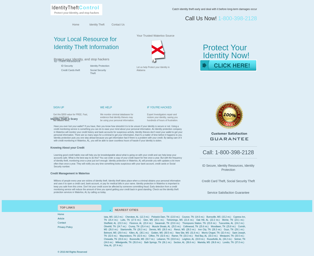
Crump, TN (134, 226)
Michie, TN (227, 220)
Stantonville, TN (128, 229)
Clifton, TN (153, 236)
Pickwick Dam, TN (160, 217)
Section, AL (179, 242)
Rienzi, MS (179, 229)
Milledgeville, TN (124, 242)
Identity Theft (96, 24)
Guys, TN (228, 229)
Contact (62, 222)
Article (61, 218)
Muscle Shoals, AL (161, 226)
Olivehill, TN (110, 226)
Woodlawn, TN (218, 226)
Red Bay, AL (201, 236)
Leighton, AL (188, 239)
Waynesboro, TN (127, 236)
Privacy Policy (65, 227)
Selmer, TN (239, 239)
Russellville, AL (214, 239)
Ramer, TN (177, 236)
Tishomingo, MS (175, 220)
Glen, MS (148, 220)
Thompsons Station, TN (194, 223)
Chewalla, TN (110, 239)
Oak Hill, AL (202, 220)
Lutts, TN (125, 220)
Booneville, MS (137, 239)
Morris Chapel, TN (211, 233)
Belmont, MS (110, 233)
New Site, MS (182, 233)
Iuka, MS (108, 217)
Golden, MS (157, 233)
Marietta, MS (204, 242)
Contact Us (118, 24)
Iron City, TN (204, 229)
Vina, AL (108, 245)
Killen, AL (133, 233)
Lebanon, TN (163, 239)
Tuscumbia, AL (226, 223)
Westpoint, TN (227, 236)
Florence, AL (136, 223)
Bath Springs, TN (152, 242)
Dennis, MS (155, 229)
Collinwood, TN (190, 226)
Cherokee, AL (132, 217)
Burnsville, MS (213, 217)
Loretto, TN (228, 242)
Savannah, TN (162, 223)
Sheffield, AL (110, 223)
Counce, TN (188, 217)
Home (75, 24)
